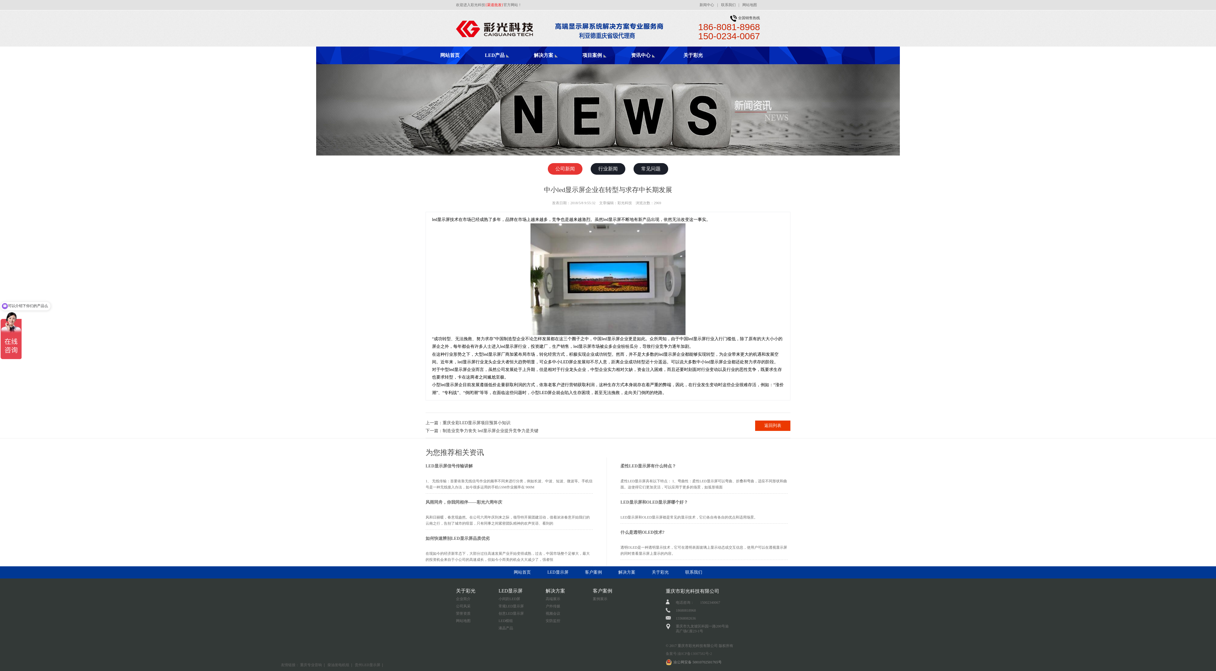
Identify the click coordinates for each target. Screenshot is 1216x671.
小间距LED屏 (509, 599)
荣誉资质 (463, 613)
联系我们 (728, 5)
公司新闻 (565, 168)
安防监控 (553, 621)
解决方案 (543, 55)
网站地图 (749, 5)
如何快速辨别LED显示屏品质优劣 (458, 538)
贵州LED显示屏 (367, 665)
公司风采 (463, 606)
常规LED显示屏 (511, 606)
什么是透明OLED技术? (642, 532)
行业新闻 (608, 168)
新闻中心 (707, 5)
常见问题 (651, 168)
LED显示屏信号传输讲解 (449, 466)
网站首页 (450, 55)
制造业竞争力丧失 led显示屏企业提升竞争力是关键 (490, 430)
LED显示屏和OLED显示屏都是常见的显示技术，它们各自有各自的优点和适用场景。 (689, 517)
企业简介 (463, 599)
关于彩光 (693, 55)
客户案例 (593, 572)
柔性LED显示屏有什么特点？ (648, 466)
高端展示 (553, 599)
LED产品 (495, 55)
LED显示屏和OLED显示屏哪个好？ (654, 502)
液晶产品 (506, 628)
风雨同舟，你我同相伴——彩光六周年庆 (464, 502)
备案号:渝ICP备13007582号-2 (689, 654)
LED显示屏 (557, 572)
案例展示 (600, 599)
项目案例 (592, 55)
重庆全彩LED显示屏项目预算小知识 (476, 423)
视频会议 (553, 613)
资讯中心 (641, 55)
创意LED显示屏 (511, 613)
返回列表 (772, 425)
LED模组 (506, 621)
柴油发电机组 (338, 665)
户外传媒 (553, 606)
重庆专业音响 (311, 665)
